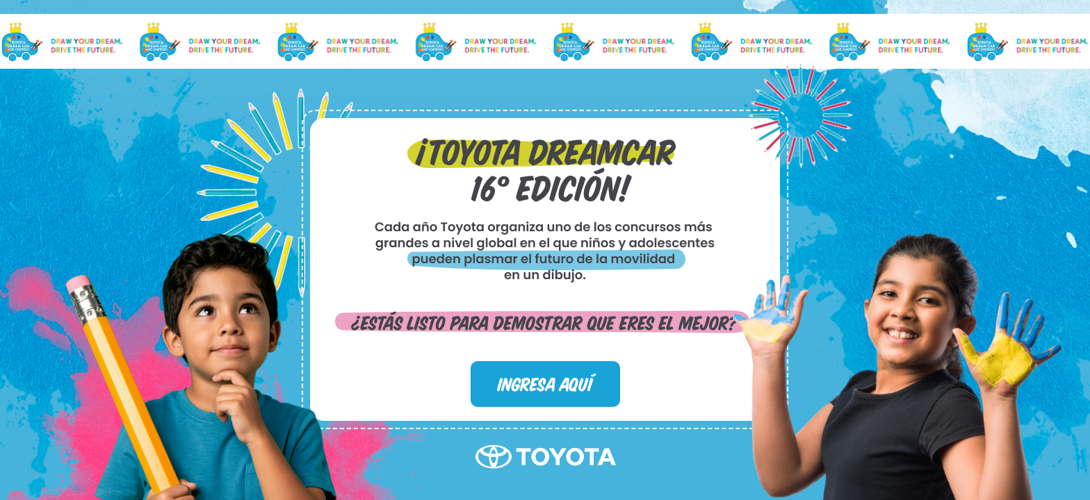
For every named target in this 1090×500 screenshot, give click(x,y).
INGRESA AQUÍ (545, 382)
